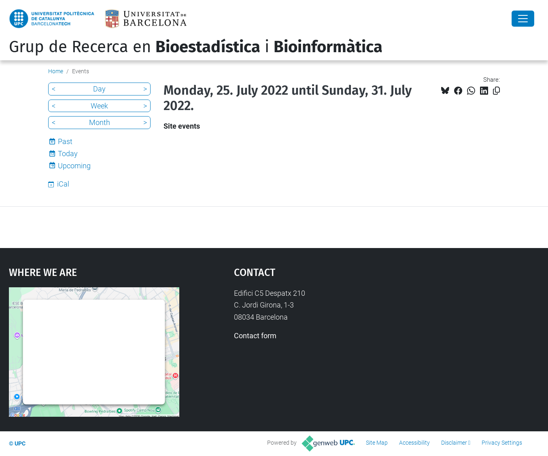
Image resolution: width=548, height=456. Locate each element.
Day (99, 89)
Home (55, 71)
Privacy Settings (502, 442)
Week (99, 106)
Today (68, 153)
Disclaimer (454, 442)
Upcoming (74, 165)
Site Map (377, 442)
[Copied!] (496, 90)
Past (65, 141)
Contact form (255, 335)
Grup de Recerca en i (195, 47)
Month (99, 122)
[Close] (523, 19)
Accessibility (414, 442)
